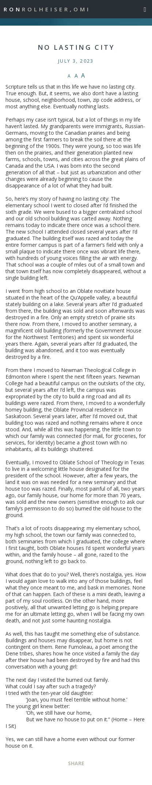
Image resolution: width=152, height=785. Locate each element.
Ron (47, 9)
